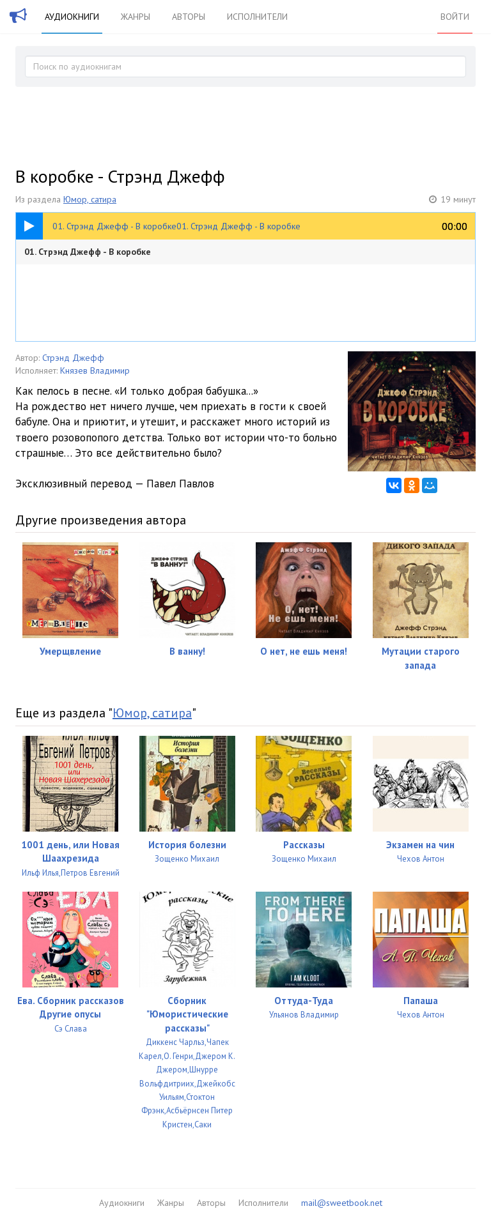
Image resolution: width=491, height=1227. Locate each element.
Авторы (188, 16)
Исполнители (257, 16)
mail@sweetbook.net (341, 1202)
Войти (454, 16)
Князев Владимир (95, 370)
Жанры (135, 16)
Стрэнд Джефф (73, 357)
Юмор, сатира (89, 199)
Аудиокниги (72, 16)
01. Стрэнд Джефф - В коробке (87, 251)
